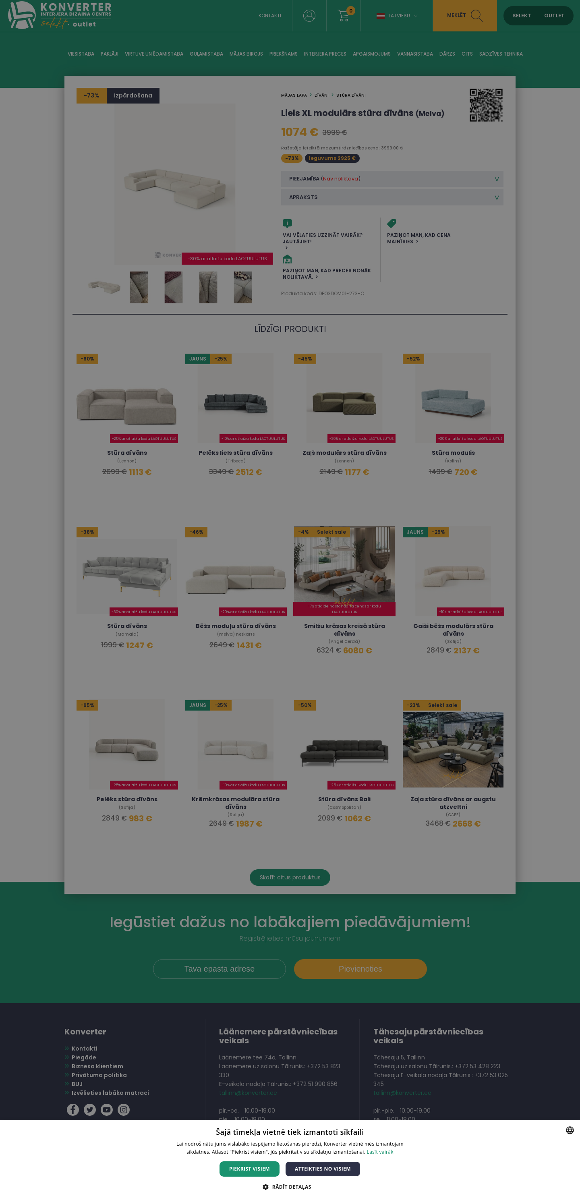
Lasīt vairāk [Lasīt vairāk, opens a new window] (380, 1151)
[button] (290, 1186)
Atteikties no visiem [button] (323, 1168)
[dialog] (290, 600)
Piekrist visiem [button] (249, 1168)
